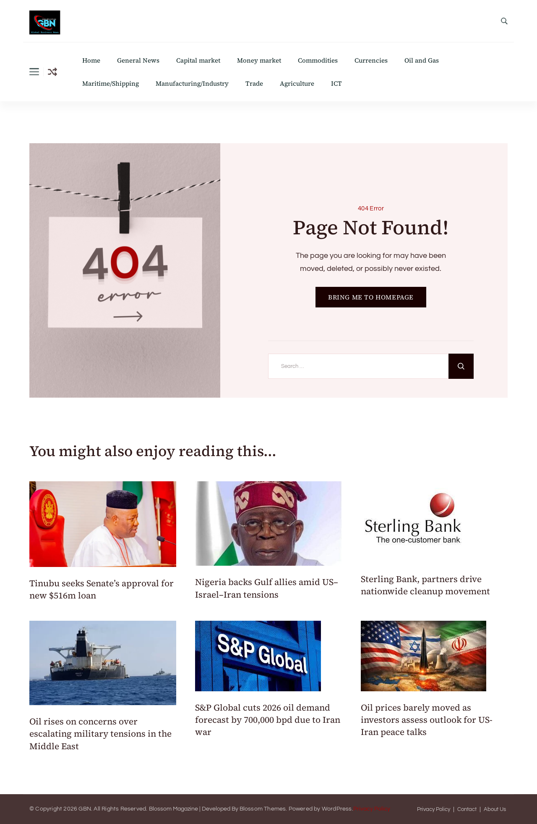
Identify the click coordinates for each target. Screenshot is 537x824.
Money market (259, 60)
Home (91, 60)
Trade (254, 83)
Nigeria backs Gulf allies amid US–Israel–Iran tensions (266, 588)
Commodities (318, 60)
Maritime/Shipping (110, 83)
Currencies (371, 60)
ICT (336, 83)
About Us (495, 809)
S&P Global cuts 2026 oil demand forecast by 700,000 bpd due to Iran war (267, 719)
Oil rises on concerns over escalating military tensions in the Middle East (100, 733)
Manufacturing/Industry (192, 83)
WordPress (337, 809)
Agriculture (297, 83)
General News (138, 60)
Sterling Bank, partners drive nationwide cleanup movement (426, 585)
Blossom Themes (263, 809)
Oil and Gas (421, 60)
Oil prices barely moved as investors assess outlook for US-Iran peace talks (427, 719)
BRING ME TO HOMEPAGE (371, 297)
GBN (84, 809)
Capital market (198, 60)
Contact (467, 809)
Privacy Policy (371, 809)
